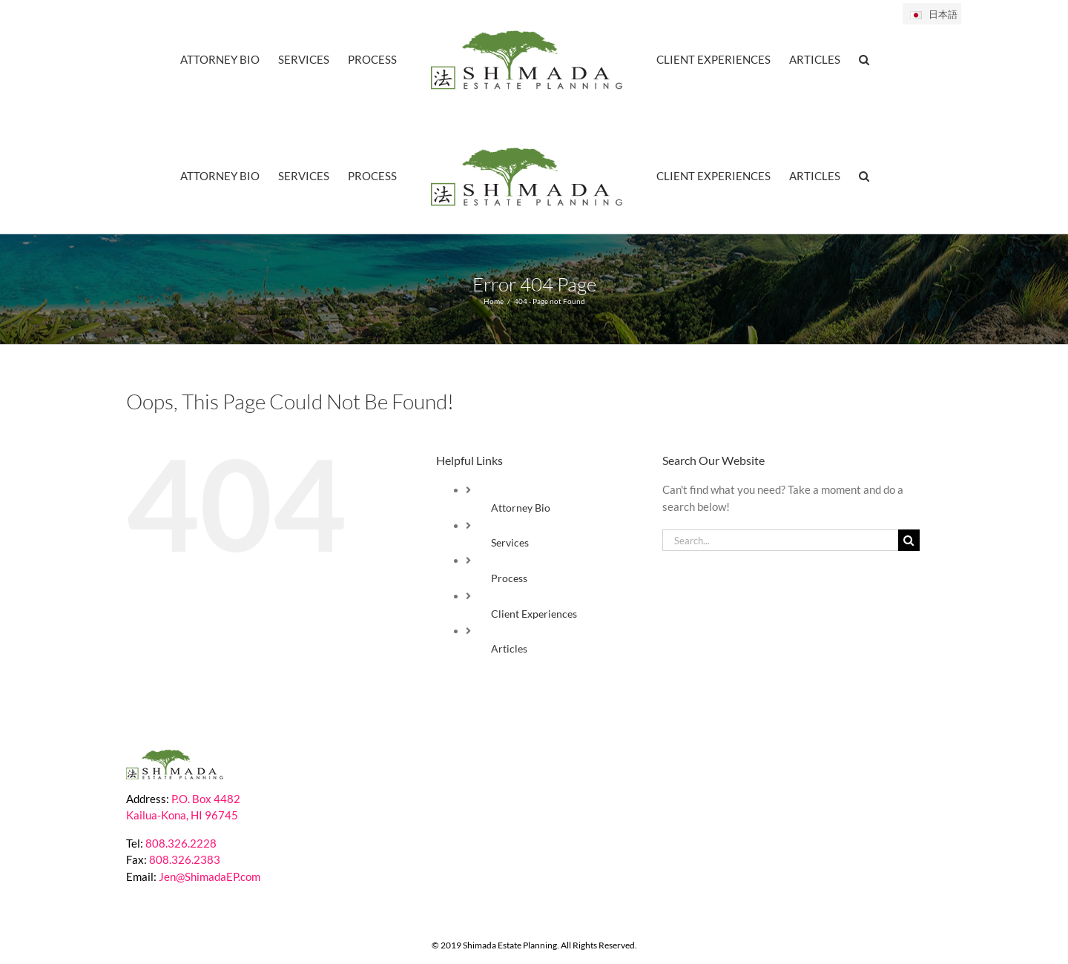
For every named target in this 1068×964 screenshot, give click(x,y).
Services (510, 543)
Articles (509, 649)
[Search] (909, 541)
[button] (864, 58)
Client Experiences (534, 614)
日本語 (933, 15)
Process (509, 578)
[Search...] (780, 541)
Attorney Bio (520, 508)
